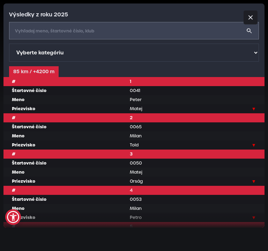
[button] (13, 217)
